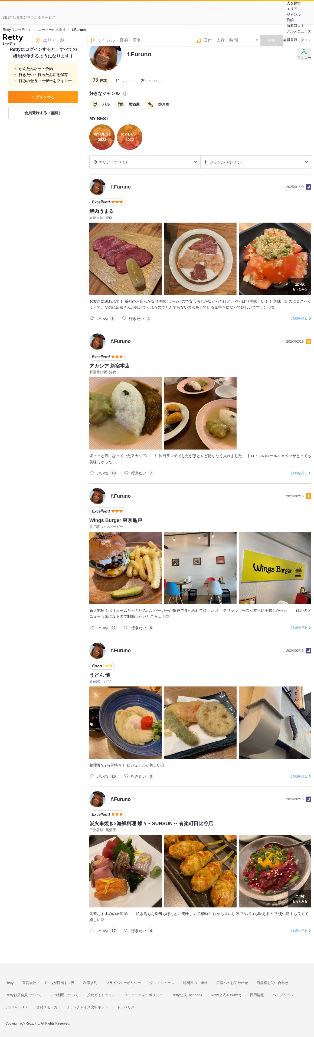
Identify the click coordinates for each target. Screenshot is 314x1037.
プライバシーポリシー (123, 983)
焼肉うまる (101, 211)
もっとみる (299, 286)
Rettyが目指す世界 (59, 983)
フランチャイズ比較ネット (87, 1007)
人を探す (294, 3)
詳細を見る (299, 318)
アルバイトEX (16, 1007)
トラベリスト (127, 1007)
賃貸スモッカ (46, 1007)
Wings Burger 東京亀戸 (115, 520)
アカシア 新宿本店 (109, 366)
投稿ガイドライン (101, 995)
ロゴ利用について (64, 995)
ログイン (304, 40)
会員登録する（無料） (43, 113)
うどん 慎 (99, 675)
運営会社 (29, 983)
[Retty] (13, 38)
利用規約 (90, 983)
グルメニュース (299, 31)
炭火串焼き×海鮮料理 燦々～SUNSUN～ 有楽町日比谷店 (151, 823)
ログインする (43, 97)
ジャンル (294, 14)
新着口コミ (295, 26)
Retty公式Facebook (186, 995)
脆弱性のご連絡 (195, 983)
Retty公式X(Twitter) (226, 995)
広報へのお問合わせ (232, 983)
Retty (9, 983)
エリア (292, 9)
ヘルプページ (283, 995)
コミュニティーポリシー (143, 995)
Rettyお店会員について (23, 995)
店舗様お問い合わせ (272, 983)
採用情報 (257, 995)
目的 (290, 20)
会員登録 (290, 40)
